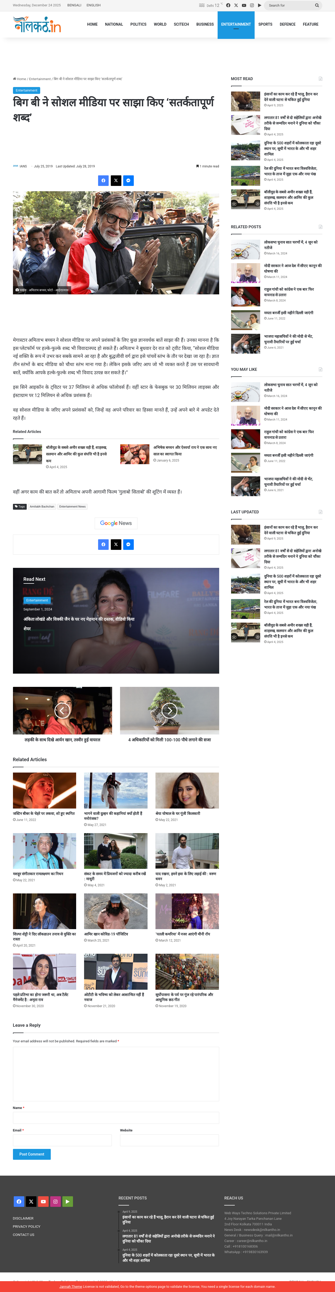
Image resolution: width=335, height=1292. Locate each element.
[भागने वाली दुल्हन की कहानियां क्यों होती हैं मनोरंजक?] (116, 791)
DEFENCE (287, 24)
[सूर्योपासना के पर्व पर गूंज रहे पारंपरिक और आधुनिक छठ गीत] (187, 972)
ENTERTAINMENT (236, 24)
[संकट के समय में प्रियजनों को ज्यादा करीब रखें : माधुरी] (116, 851)
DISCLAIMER (23, 1218)
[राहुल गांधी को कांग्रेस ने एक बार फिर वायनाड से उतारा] (245, 297)
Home (19, 79)
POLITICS (138, 24)
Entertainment (40, 79)
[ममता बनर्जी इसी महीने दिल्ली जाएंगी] (245, 320)
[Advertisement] (167, 55)
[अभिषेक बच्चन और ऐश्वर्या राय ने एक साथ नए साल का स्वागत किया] (134, 454)
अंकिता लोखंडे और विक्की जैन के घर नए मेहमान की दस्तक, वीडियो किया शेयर (76, 628)
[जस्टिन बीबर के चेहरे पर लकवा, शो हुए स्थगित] (44, 791)
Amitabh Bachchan (42, 507)
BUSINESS (205, 24)
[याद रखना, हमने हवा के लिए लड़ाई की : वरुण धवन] (187, 851)
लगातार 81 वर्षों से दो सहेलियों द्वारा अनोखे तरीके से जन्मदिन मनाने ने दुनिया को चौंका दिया (292, 123)
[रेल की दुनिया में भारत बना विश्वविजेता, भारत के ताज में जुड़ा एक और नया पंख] (245, 176)
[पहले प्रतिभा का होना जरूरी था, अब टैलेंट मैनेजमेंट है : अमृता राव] (44, 972)
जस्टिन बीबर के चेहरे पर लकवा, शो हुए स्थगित (44, 814)
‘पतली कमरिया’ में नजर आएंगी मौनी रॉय (182, 935)
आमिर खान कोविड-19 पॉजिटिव (106, 935)
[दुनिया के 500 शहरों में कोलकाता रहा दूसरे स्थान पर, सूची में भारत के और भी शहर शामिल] (245, 150)
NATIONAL (114, 24)
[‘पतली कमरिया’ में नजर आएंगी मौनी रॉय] (187, 911)
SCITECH (181, 24)
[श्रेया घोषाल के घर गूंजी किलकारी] (187, 791)
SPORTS (265, 24)
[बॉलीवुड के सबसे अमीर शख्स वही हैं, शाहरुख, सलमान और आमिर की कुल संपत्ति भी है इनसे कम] (27, 454)
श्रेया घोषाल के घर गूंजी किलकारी (177, 814)
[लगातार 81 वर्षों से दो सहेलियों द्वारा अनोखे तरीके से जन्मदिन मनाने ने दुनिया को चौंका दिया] (245, 125)
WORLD (160, 24)
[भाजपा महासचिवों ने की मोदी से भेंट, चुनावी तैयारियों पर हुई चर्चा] (245, 344)
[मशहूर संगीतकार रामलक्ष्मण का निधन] (44, 851)
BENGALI (74, 5)
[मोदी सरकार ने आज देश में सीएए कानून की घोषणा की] (245, 273)
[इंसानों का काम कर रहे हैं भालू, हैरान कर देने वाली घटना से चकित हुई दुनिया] (245, 101)
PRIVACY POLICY (26, 1227)
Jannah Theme (70, 1287)
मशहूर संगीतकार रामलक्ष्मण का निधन (38, 874)
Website (126, 1131)
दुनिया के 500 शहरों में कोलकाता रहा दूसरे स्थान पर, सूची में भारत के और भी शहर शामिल (292, 148)
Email (18, 1131)
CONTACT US (23, 1235)
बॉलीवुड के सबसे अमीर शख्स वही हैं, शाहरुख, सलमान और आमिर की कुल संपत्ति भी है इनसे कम (76, 454)
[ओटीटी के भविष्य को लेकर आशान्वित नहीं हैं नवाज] (116, 972)
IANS (25, 166)
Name (19, 1108)
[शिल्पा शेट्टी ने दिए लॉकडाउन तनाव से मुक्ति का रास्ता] (44, 911)
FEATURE (311, 24)
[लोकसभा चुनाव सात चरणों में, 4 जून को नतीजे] (245, 249)
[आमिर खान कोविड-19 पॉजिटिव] (116, 911)
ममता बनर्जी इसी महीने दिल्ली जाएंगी (288, 313)
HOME (92, 24)
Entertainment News (72, 507)
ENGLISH (93, 5)
